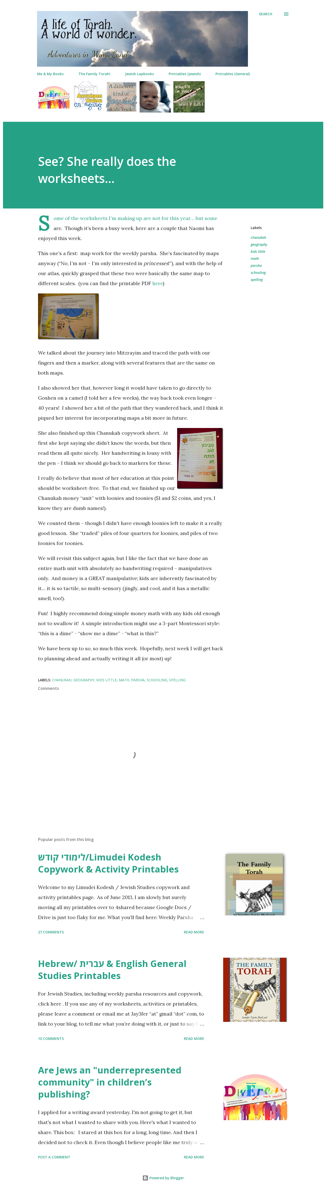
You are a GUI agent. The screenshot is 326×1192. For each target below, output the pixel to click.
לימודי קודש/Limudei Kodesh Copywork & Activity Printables (108, 863)
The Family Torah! (94, 73)
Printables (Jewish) (185, 73)
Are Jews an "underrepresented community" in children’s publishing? (109, 1082)
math (255, 258)
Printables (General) (232, 73)
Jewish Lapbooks (139, 73)
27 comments (51, 932)
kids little (258, 251)
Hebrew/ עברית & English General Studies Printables (112, 969)
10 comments (51, 1038)
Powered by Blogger (163, 1177)
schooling (258, 272)
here (157, 283)
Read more (194, 932)
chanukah (258, 237)
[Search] (265, 14)
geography (259, 244)
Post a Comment (54, 1157)
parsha (256, 265)
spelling (257, 279)
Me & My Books (50, 73)
